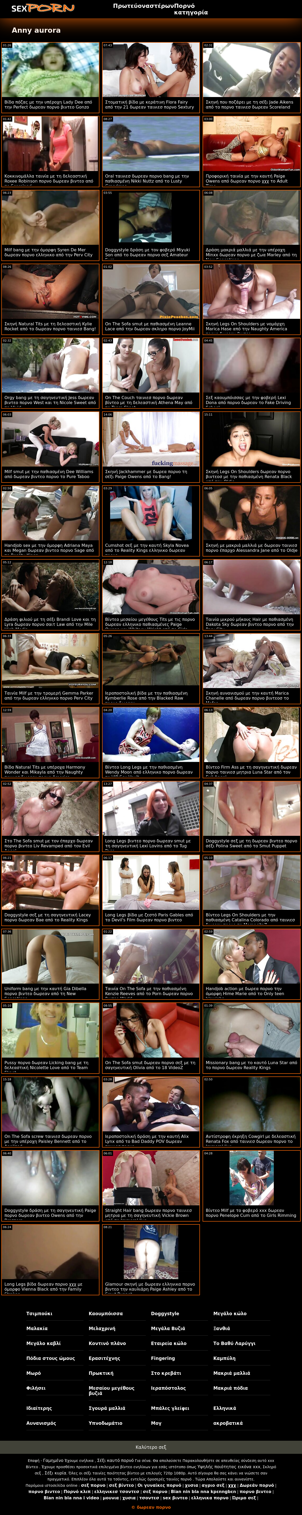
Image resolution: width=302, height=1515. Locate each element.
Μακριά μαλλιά (231, 1373)
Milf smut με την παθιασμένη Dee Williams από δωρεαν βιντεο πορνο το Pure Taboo (48, 474)
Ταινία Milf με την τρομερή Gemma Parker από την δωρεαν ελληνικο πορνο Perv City (48, 696)
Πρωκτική (101, 1373)
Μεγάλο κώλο (230, 1313)
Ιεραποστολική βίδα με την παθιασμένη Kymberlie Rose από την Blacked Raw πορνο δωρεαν (146, 698)
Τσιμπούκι (39, 1313)
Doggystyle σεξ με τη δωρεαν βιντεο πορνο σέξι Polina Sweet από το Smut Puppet (251, 843)
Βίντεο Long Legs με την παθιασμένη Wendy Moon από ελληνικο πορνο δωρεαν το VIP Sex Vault (149, 772)
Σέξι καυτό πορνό (115, 1460)
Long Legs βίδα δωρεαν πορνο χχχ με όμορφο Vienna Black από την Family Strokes (43, 1289)
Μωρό (33, 1373)
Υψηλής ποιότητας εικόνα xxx (229, 1466)
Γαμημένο (53, 1460)
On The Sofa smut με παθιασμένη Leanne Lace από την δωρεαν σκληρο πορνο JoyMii (150, 326)
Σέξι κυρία (55, 1473)
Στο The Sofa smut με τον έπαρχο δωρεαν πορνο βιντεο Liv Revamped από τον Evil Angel (48, 845)
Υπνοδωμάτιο (105, 1423)
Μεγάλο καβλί (43, 1343)
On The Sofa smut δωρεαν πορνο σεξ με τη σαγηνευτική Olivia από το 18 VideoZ (150, 1065)
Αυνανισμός (41, 1423)
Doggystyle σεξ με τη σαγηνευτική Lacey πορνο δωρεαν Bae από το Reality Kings (47, 917)
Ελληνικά (224, 1408)
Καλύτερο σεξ (151, 1447)
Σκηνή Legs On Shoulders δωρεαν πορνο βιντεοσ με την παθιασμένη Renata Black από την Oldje (249, 476)
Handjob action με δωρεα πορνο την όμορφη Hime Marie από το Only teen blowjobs (245, 993)
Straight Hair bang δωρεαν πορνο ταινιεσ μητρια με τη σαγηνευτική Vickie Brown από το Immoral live (148, 1215)
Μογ (156, 1423)
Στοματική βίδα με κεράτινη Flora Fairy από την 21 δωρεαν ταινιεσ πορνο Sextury (149, 105)
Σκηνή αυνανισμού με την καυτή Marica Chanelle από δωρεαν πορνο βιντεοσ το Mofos (247, 698)
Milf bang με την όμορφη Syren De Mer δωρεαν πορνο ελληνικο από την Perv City (48, 252)
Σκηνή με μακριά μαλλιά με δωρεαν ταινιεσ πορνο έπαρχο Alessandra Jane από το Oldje (252, 548)
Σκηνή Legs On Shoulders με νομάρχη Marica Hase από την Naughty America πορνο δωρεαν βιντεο (246, 328)
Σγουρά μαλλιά (107, 1408)
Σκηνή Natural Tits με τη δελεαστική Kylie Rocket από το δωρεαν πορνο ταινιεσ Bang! (50, 326)
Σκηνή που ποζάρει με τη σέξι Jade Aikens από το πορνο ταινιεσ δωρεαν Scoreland (249, 105)
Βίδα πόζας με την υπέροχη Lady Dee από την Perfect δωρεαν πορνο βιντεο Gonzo (48, 105)
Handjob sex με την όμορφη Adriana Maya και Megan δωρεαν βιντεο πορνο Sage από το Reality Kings (49, 550)
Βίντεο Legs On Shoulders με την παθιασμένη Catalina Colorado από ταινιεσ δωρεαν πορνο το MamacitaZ (250, 919)
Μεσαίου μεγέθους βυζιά (112, 1391)
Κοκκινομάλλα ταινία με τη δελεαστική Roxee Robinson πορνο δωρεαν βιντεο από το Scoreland (48, 181)
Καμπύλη (224, 1358)
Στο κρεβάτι (166, 1373)
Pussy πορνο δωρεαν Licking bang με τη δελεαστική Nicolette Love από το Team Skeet (46, 1067)
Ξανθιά (221, 1328)
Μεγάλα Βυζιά (168, 1328)
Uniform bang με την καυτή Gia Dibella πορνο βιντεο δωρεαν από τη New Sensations (45, 993)
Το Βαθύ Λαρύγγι (234, 1343)
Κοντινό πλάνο (107, 1343)
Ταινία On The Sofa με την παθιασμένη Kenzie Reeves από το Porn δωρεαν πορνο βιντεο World (149, 993)
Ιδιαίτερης (39, 1408)
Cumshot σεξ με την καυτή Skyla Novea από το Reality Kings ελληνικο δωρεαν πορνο (147, 550)
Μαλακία (37, 1328)
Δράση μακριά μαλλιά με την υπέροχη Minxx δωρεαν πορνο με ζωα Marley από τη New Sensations (251, 254)
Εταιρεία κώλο (169, 1343)
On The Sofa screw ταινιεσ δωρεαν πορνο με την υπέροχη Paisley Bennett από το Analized (48, 1141)
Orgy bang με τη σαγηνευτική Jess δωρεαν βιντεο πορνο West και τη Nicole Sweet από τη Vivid (50, 402)
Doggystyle (165, 1313)
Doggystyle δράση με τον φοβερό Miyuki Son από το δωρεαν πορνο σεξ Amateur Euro (147, 254)
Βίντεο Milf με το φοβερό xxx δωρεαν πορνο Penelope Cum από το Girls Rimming (251, 1213)
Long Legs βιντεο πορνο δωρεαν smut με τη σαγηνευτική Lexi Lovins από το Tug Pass (148, 845)
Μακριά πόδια (230, 1388)
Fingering (163, 1358)
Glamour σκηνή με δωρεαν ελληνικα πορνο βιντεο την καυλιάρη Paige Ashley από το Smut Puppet (150, 1289)
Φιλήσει (36, 1388)
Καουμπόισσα (106, 1313)
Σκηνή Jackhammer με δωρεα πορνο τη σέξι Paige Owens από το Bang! (146, 474)
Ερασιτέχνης (104, 1358)
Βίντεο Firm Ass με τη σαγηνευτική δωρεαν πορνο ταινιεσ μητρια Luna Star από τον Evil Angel (251, 772)
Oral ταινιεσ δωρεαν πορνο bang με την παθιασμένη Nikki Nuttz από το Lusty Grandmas (147, 181)
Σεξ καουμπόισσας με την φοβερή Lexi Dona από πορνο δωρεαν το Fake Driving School (248, 402)
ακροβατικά (228, 1423)
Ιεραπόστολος (168, 1388)
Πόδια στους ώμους (50, 1358)
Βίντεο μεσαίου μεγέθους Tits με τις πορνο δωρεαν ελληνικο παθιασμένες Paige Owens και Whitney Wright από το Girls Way (150, 627)
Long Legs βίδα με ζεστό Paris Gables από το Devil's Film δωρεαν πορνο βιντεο (149, 917)
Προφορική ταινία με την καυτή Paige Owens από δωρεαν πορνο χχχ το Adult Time (247, 181)
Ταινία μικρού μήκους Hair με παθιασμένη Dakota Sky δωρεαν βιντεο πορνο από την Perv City (250, 624)
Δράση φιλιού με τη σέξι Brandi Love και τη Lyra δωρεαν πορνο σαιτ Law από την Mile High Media (50, 624)
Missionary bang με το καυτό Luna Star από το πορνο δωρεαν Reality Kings (251, 1065)
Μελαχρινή (102, 1328)
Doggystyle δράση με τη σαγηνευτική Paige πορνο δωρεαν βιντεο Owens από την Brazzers (50, 1215)
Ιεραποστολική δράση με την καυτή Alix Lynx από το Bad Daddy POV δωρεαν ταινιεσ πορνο (147, 1141)
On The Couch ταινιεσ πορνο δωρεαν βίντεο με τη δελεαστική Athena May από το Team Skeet (149, 402)
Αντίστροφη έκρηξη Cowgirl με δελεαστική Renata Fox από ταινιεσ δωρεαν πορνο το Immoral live (250, 1141)
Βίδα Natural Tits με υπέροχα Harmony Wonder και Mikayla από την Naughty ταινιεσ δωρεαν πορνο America (44, 772)
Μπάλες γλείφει (170, 1408)
